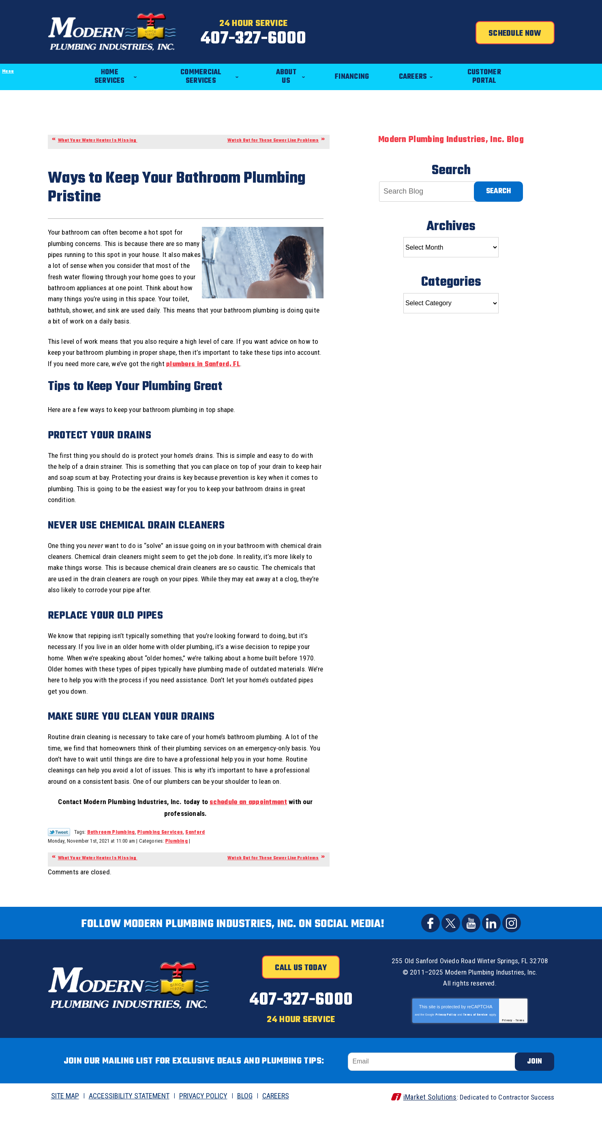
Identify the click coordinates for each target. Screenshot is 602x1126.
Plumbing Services (160, 851)
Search (498, 184)
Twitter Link (59, 851)
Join (534, 1077)
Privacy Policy (445, 1032)
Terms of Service (475, 1032)
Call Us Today (301, 987)
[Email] (435, 1077)
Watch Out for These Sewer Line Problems (273, 133)
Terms (520, 1037)
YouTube (471, 942)
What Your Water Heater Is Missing (97, 133)
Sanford (195, 851)
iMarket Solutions (423, 1112)
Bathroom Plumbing (111, 851)
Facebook (430, 942)
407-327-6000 (301, 38)
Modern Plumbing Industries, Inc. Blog (451, 132)
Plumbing (176, 860)
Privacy (507, 1037)
